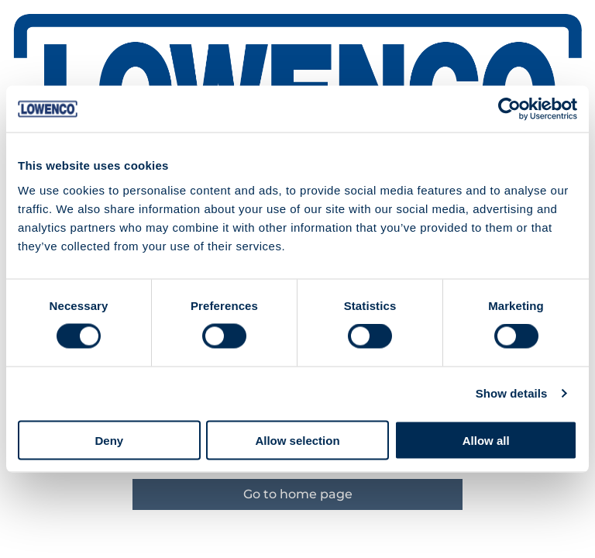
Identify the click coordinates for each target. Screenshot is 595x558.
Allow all (486, 439)
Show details (512, 393)
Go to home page (298, 494)
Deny (109, 439)
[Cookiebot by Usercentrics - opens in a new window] (509, 109)
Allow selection (297, 439)
